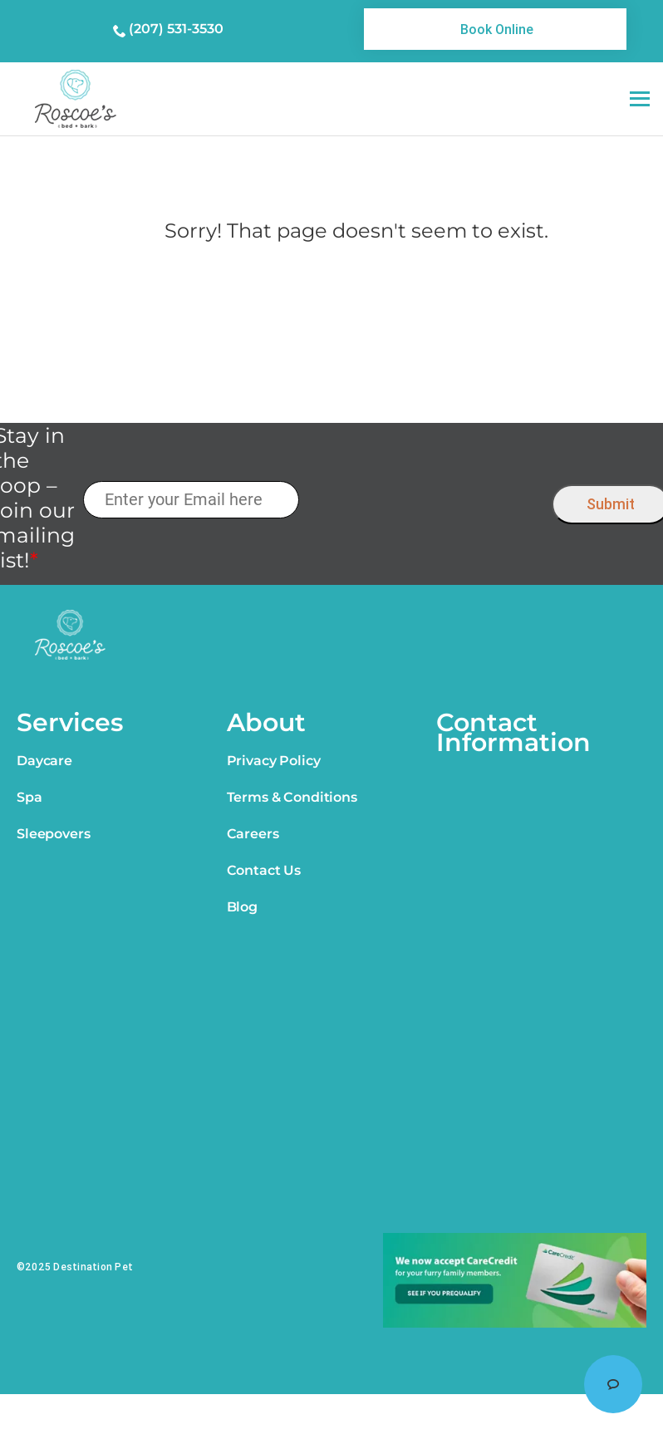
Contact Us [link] (264, 870)
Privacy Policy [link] (274, 761)
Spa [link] (29, 797)
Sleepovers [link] (53, 834)
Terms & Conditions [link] (292, 797)
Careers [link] (253, 834)
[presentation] (424, 500)
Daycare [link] (44, 761)
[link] (495, 29)
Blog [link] (242, 907)
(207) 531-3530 (176, 29)
